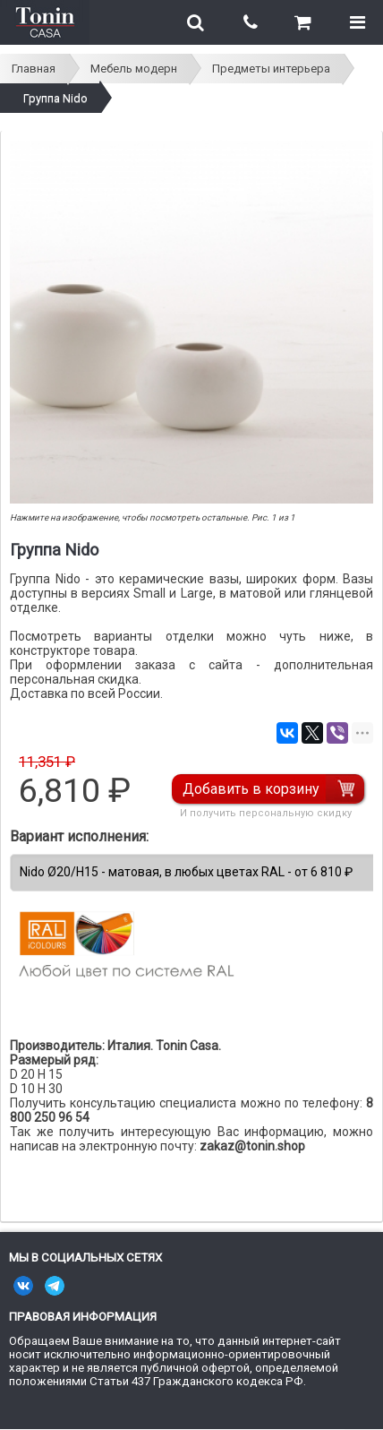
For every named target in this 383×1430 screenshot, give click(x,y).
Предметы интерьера (271, 68)
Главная (33, 68)
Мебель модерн (133, 68)
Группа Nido (55, 98)
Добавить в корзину (251, 788)
